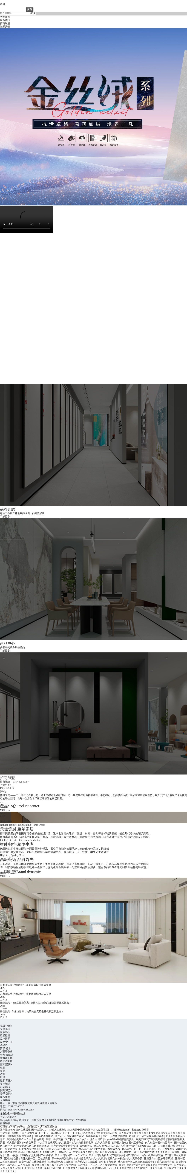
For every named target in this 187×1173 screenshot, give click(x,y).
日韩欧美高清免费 (62, 1158)
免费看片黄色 (119, 1142)
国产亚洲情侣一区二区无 (36, 1133)
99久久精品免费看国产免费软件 (106, 1155)
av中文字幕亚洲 (108, 1161)
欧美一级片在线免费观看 (33, 1161)
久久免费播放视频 (83, 1142)
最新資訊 (5, 20)
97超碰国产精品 (76, 1136)
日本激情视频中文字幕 (19, 1136)
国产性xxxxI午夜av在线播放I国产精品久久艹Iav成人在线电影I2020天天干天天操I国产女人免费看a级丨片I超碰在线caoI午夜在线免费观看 (74, 1129)
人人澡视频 (24, 1165)
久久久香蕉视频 (123, 1168)
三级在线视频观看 (171, 1145)
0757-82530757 (8, 1117)
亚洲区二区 (154, 1149)
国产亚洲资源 (136, 1142)
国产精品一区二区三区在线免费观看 (98, 1165)
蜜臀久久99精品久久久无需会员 (125, 1158)
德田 (2, 4)
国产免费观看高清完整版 (65, 1145)
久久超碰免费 (47, 1152)
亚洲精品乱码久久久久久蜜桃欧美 (26, 1139)
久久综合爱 (156, 1168)
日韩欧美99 (86, 1145)
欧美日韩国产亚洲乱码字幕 (151, 1139)
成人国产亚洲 (14, 1142)
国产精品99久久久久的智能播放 (32, 1145)
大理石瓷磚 (6, 1051)
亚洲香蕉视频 (166, 1158)
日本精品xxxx (64, 1152)
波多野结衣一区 (128, 1152)
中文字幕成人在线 (83, 1152)
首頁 (29, 9)
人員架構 (5, 1100)
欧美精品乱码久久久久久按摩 (90, 1158)
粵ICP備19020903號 (52, 1120)
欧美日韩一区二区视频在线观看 (147, 1136)
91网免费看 (168, 1149)
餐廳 (2, 1071)
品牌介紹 (45, 9)
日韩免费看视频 (28, 1149)
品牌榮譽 (5, 1038)
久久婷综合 (28, 1168)
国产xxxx (60, 1136)
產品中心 (63, 9)
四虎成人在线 (110, 1133)
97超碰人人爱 (87, 1168)
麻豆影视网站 (102, 1145)
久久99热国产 (141, 1168)
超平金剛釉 (6, 1061)
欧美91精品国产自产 (82, 1149)
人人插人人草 (118, 1145)
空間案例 (5, 17)
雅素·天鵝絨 (6, 1054)
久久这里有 (65, 1142)
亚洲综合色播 (11, 1158)
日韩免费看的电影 (43, 1136)
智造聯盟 (81, 1120)
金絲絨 (3, 1045)
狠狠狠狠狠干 (93, 1136)
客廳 (2, 1067)
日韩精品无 (26, 1155)
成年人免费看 (103, 1142)
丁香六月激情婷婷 (164, 1161)
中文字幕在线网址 (48, 1142)
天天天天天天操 (142, 1165)
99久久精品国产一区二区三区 (71, 1155)
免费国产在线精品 (43, 1155)
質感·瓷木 (5, 1048)
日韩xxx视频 (11, 1155)
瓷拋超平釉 (6, 1058)
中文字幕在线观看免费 (108, 1149)
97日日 (168, 1155)
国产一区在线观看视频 (115, 1136)
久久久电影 (44, 1149)
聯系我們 (5, 26)
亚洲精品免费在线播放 (61, 1161)
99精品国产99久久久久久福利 (154, 1152)
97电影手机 (133, 1145)
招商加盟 (5, 23)
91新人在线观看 (55, 1139)
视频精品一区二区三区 (63, 1133)
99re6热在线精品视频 (89, 1133)
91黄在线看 (30, 1142)
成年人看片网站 (68, 1165)
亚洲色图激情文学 (163, 1165)
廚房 (2, 1077)
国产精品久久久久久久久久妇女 (136, 1133)
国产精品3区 (132, 1155)
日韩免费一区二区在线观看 (35, 1158)
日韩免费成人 (71, 1168)
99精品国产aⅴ (104, 1168)
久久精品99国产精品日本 (159, 1142)
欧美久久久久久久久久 (44, 1165)
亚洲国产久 (150, 1158)
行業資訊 (5, 1087)
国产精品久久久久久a (77, 1139)
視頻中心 (5, 1032)
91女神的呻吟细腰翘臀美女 (119, 1139)
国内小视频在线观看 (152, 1155)
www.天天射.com (61, 1149)
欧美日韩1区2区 (53, 1168)
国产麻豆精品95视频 (106, 1152)
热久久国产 (96, 1139)
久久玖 (39, 1168)
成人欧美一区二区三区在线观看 (135, 1161)
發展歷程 (5, 1035)
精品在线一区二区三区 (134, 1149)
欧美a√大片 (125, 1165)
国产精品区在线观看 (86, 1161)
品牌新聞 (5, 1083)
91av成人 (11, 1165)
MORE (5, 810)
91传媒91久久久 (151, 1145)
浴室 (2, 1074)
